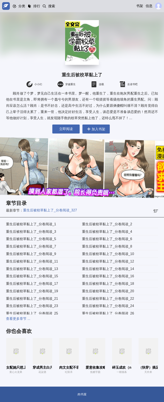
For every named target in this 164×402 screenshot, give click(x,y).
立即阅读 (66, 129)
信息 (149, 6)
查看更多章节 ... (18, 318)
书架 (139, 6)
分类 (21, 6)
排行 (36, 6)
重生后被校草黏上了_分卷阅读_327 (50, 210)
